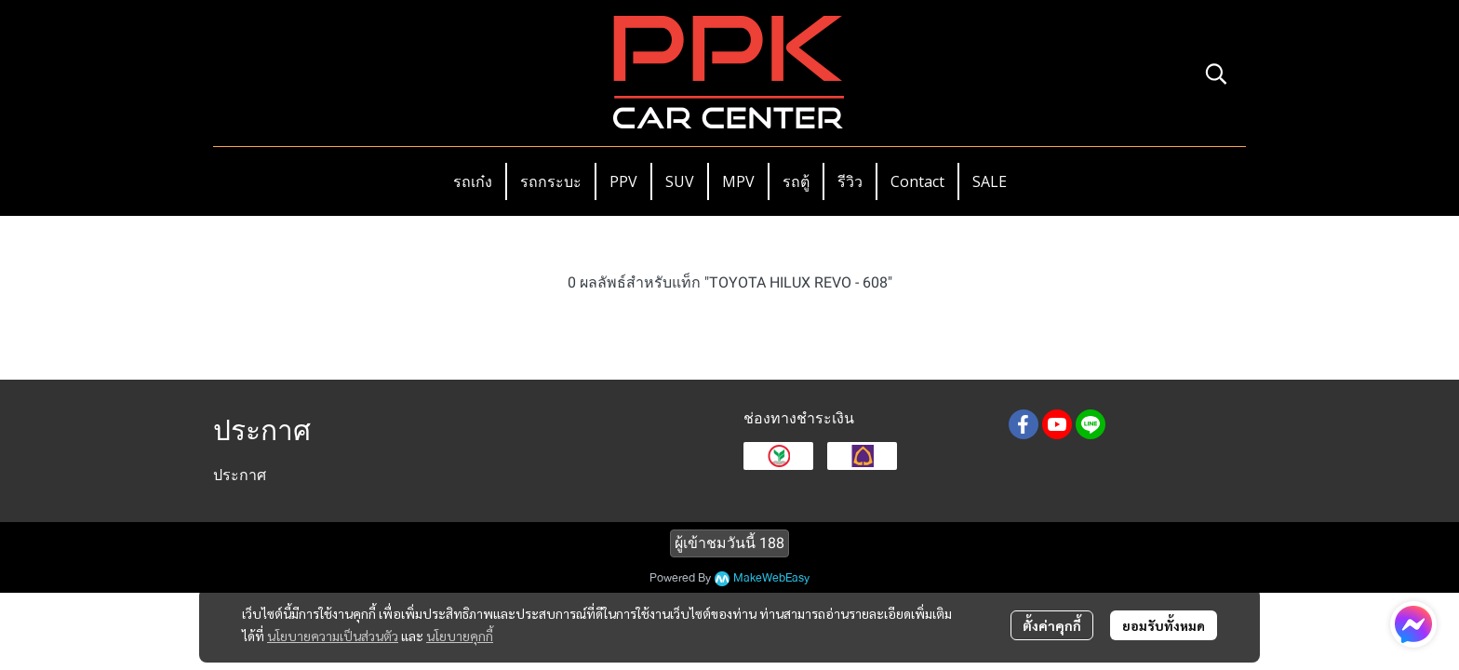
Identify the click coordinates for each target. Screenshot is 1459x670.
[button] (1216, 73)
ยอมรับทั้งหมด (1163, 625)
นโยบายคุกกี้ (459, 635)
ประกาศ (239, 475)
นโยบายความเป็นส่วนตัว (332, 635)
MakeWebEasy (771, 578)
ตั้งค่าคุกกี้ (1052, 625)
